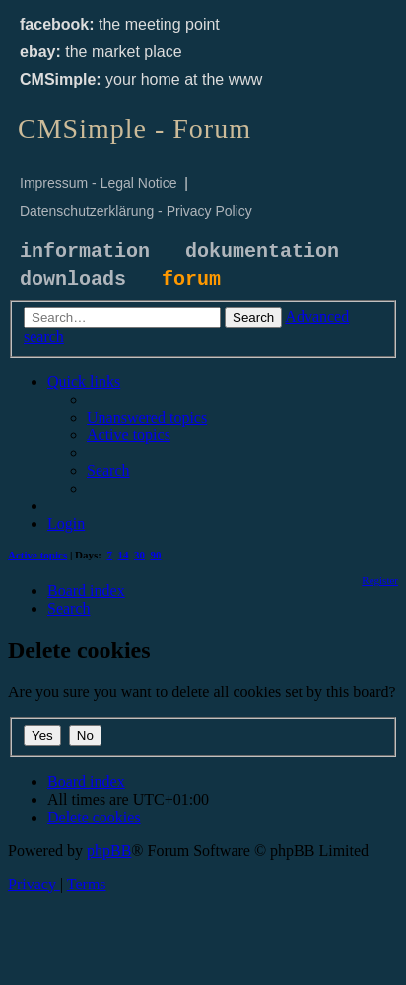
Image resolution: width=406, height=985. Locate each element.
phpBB (109, 850)
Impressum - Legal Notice (98, 183)
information (85, 251)
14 (123, 554)
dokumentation (262, 251)
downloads (73, 279)
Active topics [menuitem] (37, 554)
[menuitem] (147, 417)
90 (156, 554)
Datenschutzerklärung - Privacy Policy (136, 211)
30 (139, 554)
